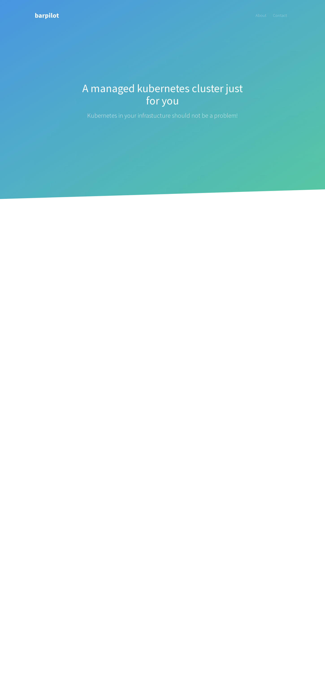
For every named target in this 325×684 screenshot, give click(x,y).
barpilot (47, 15)
